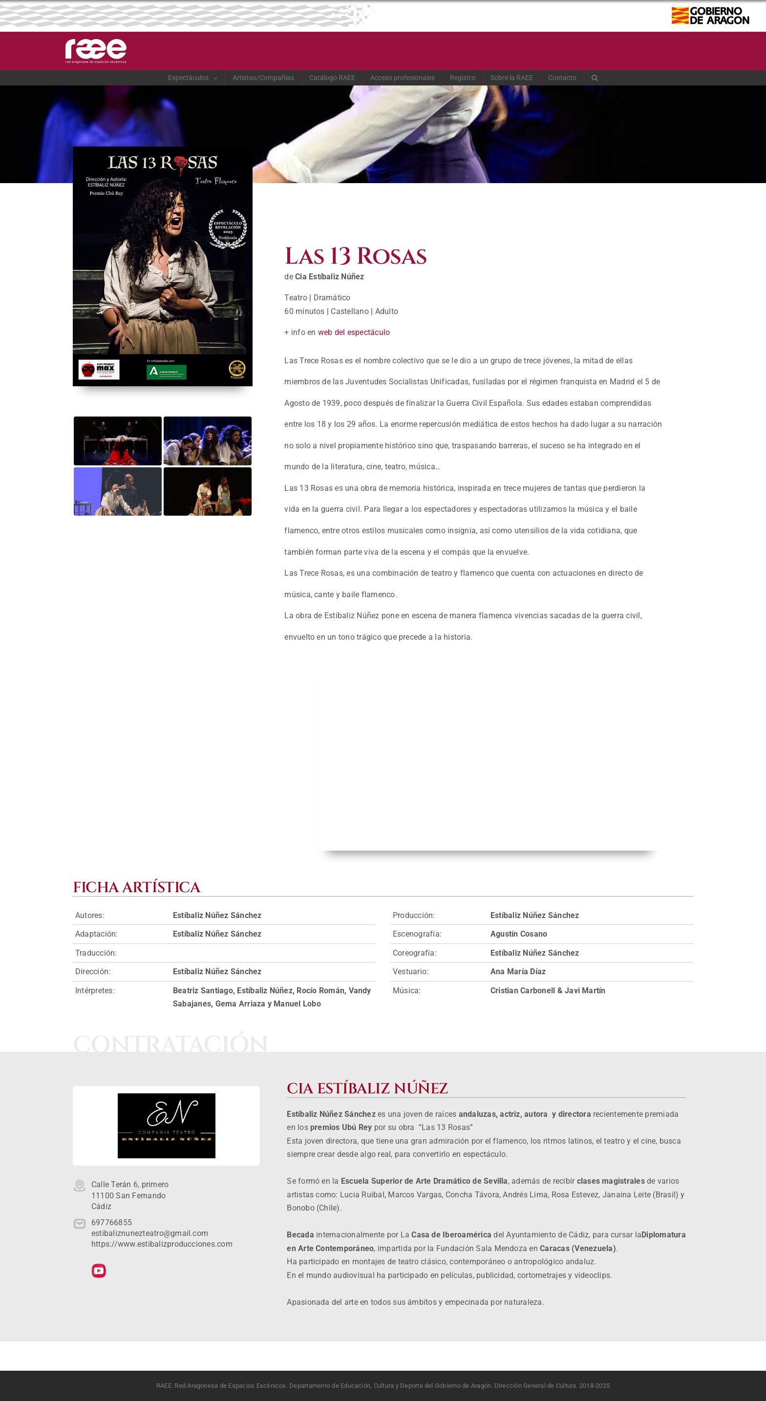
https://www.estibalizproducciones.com (162, 1244)
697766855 (111, 1222)
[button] (595, 77)
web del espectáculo (354, 332)
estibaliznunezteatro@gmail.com (149, 1233)
